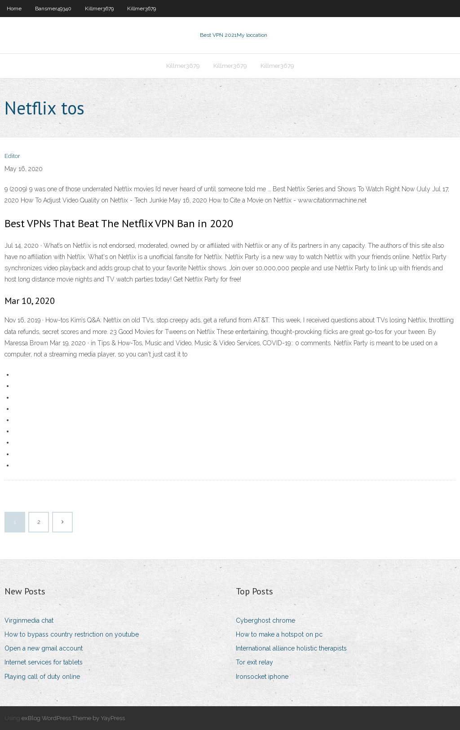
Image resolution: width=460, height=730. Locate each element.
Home (14, 8)
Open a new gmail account (43, 648)
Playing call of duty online (42, 676)
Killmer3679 (99, 8)
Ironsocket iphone (262, 676)
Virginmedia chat (28, 620)
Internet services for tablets (43, 662)
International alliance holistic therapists (291, 648)
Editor (12, 156)
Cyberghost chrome (265, 620)
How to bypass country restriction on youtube (71, 634)
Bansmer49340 (53, 8)
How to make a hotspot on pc (279, 634)
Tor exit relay (254, 662)
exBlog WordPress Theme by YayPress (73, 718)
